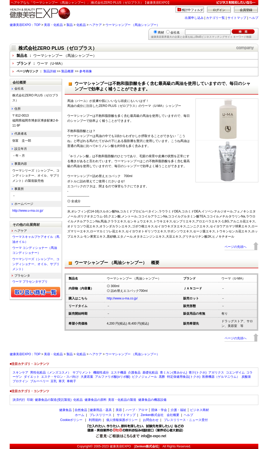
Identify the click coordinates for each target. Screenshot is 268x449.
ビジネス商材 (199, 410)
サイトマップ (236, 18)
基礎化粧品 (150, 372)
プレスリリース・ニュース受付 (186, 420)
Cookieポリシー (71, 420)
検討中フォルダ (192, 10)
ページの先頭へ (236, 247)
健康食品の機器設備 (152, 400)
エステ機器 (118, 372)
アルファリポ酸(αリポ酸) (112, 377)
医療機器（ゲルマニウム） (221, 377)
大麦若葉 (87, 377)
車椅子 (71, 381)
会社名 (175, 32)
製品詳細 (49, 71)
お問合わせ (151, 420)
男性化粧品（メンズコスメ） (50, 372)
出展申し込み (194, 18)
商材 (161, 32)
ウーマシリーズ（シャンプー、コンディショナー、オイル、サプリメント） (35, 264)
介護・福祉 (178, 410)
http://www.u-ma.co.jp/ (122, 298)
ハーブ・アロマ (137, 410)
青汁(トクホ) (197, 372)
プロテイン (20, 381)
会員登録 (246, 10)
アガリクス (216, 372)
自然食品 (81, 410)
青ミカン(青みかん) (173, 372)
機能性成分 (101, 372)
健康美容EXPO (120, 446)
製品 (69, 25)
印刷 (30, 400)
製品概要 (67, 71)
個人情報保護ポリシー (122, 420)
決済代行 (19, 400)
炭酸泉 (246, 377)
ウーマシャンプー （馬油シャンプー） (132, 25)
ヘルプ (253, 18)
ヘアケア (95, 25)
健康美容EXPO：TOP (25, 25)
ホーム (79, 415)
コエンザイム (235, 372)
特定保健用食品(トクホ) (183, 377)
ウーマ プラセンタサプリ (30, 281)
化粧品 (81, 25)
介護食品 (134, 372)
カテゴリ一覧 (215, 18)
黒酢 (162, 377)
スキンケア (20, 372)
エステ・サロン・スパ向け (60, 377)
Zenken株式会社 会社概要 (160, 415)
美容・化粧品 (53, 25)
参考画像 (85, 71)
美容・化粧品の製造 (122, 400)
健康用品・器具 (101, 410)
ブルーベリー (39, 381)
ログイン (219, 10)
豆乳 (54, 381)
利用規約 (95, 420)
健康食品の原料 (96, 400)
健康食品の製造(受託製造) (53, 400)
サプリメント (81, 372)
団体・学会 (159, 410)
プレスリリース (100, 415)
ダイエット (32, 377)
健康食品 (65, 410)
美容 (119, 410)
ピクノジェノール (144, 377)
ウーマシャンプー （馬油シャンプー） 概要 (117, 262)
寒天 (62, 381)
